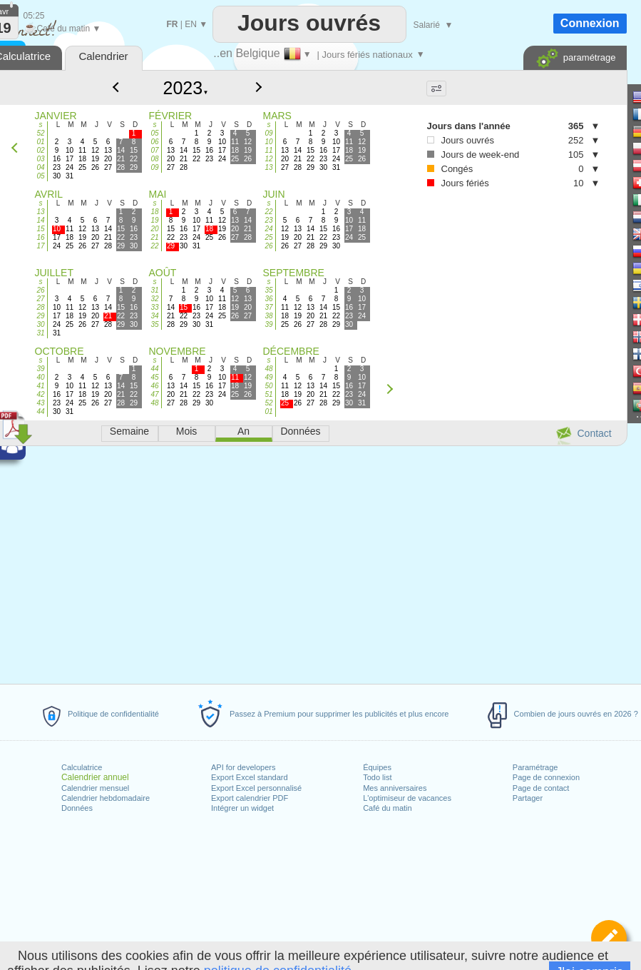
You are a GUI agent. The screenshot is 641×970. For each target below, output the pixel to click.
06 (154, 142)
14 (40, 220)
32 (154, 299)
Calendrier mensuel (95, 788)
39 (268, 324)
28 (40, 307)
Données (77, 808)
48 (154, 403)
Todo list (377, 777)
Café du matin (387, 808)
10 (268, 142)
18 (154, 212)
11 (268, 150)
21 (154, 237)
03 (40, 159)
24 (268, 229)
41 (40, 386)
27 (40, 299)
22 (154, 246)
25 (268, 237)
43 (40, 403)
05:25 (34, 16)
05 (40, 176)
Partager (528, 798)
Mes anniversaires (394, 788)
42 (40, 394)
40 (40, 377)
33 (154, 307)
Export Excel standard (249, 777)
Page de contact (541, 788)
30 (40, 324)
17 (40, 246)
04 (40, 167)
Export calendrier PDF (249, 798)
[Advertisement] (464, 272)
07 (154, 150)
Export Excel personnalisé (256, 788)
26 (268, 246)
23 (268, 220)
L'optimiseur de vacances (407, 798)
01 (40, 142)
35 (154, 324)
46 (154, 386)
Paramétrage (535, 767)
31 (40, 333)
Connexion (590, 23)
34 (154, 316)
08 (154, 159)
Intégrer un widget (242, 808)
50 (268, 386)
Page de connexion (546, 777)
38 (268, 316)
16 (40, 237)
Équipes (377, 767)
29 (40, 316)
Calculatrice (81, 767)
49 (268, 377)
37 (268, 307)
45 (154, 377)
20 (154, 229)
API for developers (243, 767)
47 (154, 394)
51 (268, 394)
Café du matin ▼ (62, 29)
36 (268, 299)
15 (40, 229)
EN (191, 24)
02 (40, 150)
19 (154, 220)
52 (40, 133)
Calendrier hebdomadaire (105, 798)
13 (268, 167)
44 (40, 411)
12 (268, 159)
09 (154, 167)
